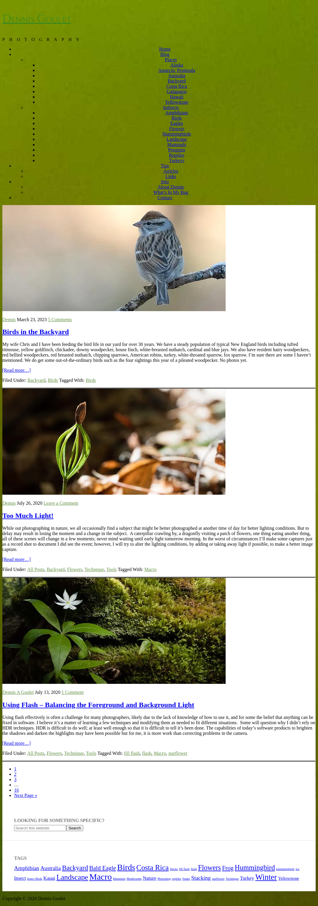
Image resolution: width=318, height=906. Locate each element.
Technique (94, 569)
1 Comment (72, 692)
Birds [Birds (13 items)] (126, 867)
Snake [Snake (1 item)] (186, 878)
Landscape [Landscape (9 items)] (72, 877)
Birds (53, 380)
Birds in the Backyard (35, 332)
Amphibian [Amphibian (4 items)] (26, 868)
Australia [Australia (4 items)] (50, 868)
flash (146, 753)
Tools (111, 569)
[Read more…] (16, 370)
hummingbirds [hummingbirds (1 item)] (285, 869)
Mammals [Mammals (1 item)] (119, 878)
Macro (150, 569)
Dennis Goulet (36, 19)
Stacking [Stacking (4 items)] (201, 878)
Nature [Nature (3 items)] (149, 878)
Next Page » (25, 795)
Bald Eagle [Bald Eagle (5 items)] (102, 868)
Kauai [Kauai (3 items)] (49, 878)
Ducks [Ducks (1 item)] (174, 869)
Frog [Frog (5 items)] (228, 868)
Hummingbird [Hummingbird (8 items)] (255, 868)
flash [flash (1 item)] (194, 869)
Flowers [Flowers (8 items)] (209, 868)
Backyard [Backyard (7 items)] (75, 868)
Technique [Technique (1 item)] (232, 878)
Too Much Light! (28, 515)
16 (16, 790)
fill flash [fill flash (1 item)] (184, 869)
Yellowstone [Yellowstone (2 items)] (288, 878)
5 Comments (60, 319)
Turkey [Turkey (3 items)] (247, 878)
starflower (177, 753)
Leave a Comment (61, 503)
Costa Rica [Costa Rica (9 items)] (152, 868)
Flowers (74, 569)
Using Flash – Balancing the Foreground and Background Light (98, 705)
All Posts (35, 569)
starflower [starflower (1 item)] (218, 878)
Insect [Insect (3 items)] (20, 878)
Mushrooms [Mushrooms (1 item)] (134, 878)
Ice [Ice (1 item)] (297, 869)
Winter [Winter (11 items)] (266, 877)
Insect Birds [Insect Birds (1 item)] (34, 878)
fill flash (132, 753)
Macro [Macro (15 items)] (100, 877)
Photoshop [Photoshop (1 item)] (164, 878)
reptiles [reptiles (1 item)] (176, 878)
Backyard (36, 380)
